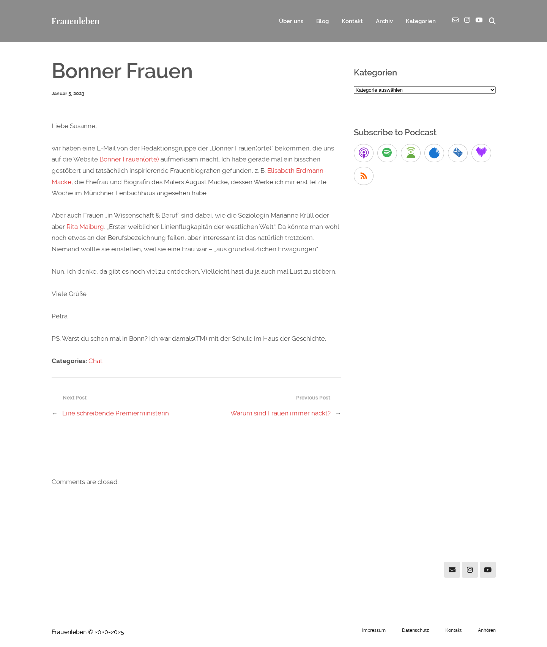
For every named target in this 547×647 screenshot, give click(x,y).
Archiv (384, 21)
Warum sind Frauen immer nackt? (280, 413)
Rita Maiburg (85, 226)
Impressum (374, 630)
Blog (322, 21)
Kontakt (352, 21)
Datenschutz (415, 630)
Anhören (487, 630)
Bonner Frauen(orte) (129, 159)
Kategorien (421, 21)
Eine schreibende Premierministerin (115, 413)
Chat (95, 361)
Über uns (291, 21)
